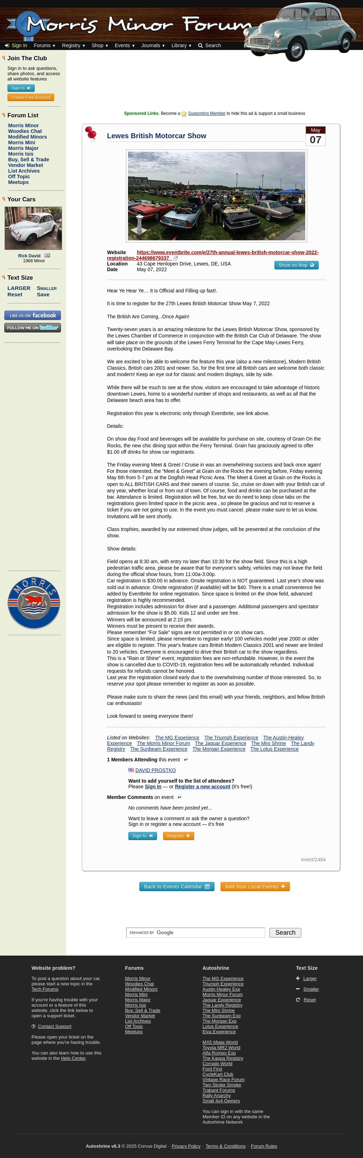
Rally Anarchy (216, 1095)
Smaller (47, 288)
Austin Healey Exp (221, 989)
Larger (18, 288)
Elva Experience (219, 1031)
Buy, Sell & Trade (28, 159)
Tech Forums (45, 989)
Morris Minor (23, 125)
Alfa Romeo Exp (219, 1053)
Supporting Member (206, 113)
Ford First (212, 1069)
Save (43, 294)
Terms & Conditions (226, 1146)
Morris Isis (21, 154)
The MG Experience (177, 737)
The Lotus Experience (274, 749)
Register (178, 835)
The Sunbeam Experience (159, 749)
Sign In (16, 45)
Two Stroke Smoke (221, 1084)
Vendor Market (25, 165)
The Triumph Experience (231, 737)
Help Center (73, 1058)
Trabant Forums (218, 1090)
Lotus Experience (220, 1026)
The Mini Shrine (268, 743)
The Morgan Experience (218, 749)
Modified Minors (27, 137)
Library (179, 45)
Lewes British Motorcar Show (156, 136)
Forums (42, 45)
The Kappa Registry (222, 1058)
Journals (150, 45)
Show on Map (296, 265)
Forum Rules (264, 1146)
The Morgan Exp (219, 1021)
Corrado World (217, 1063)
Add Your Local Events (255, 886)
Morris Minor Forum (222, 994)
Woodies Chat (25, 131)
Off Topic (19, 176)
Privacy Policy (186, 1146)
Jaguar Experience (221, 999)
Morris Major (23, 148)
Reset (14, 294)
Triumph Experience (223, 983)
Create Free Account (30, 97)
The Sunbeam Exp (221, 1015)
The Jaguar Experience (220, 743)
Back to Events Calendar (177, 886)
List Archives (24, 171)
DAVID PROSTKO (155, 770)
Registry (71, 45)
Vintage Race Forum (223, 1079)
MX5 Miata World (220, 1042)
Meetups (18, 182)
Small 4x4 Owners (221, 1100)
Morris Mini (21, 142)
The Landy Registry (222, 1005)
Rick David (29, 255)
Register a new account (202, 786)
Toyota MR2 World (221, 1047)
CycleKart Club (217, 1074)
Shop (98, 45)
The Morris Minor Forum (163, 743)
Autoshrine (215, 968)
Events (122, 45)
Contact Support (54, 1026)
